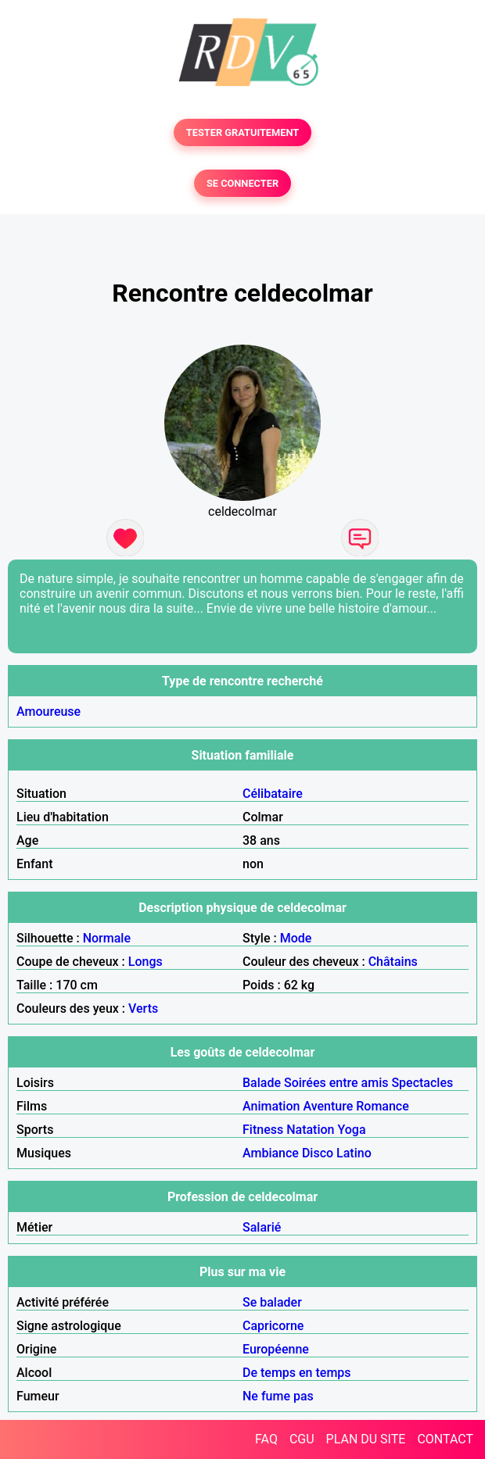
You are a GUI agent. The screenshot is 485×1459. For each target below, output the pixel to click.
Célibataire (272, 793)
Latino (354, 1153)
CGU (301, 1439)
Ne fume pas (278, 1396)
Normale (107, 938)
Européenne (275, 1349)
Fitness (262, 1129)
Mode (296, 938)
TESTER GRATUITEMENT (243, 132)
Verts (143, 1008)
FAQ (266, 1439)
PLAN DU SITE (366, 1439)
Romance (382, 1106)
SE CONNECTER (242, 183)
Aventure (328, 1106)
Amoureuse (48, 711)
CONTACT (445, 1439)
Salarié (261, 1227)
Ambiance (270, 1153)
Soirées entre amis (336, 1082)
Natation (310, 1129)
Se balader (272, 1302)
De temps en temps (296, 1372)
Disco (317, 1153)
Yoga (351, 1129)
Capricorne (273, 1325)
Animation (271, 1106)
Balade (261, 1082)
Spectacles (422, 1082)
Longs (145, 961)
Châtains (393, 961)
